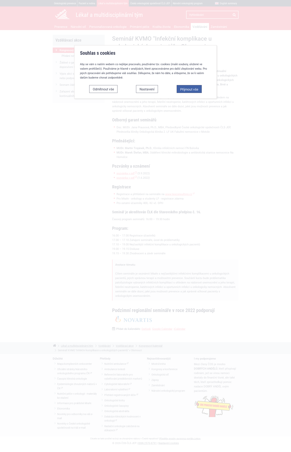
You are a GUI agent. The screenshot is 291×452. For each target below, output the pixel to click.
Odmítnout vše (103, 88)
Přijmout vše (189, 88)
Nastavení (147, 88)
